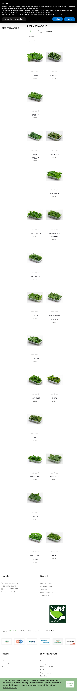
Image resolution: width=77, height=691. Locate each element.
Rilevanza (53, 31)
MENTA (35, 75)
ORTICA (35, 516)
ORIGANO (35, 358)
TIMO (35, 437)
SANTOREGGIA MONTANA (54, 317)
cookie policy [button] (35, 8)
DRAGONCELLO (35, 233)
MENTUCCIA (54, 193)
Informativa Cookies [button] (10, 688)
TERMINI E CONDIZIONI (47, 667)
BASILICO (35, 115)
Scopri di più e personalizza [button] (14, 19)
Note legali (43, 664)
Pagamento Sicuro (46, 583)
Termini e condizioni (46, 586)
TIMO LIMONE (35, 276)
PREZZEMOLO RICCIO (35, 557)
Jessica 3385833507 (11, 589)
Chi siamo (43, 670)
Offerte (4, 661)
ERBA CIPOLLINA (35, 156)
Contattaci (43, 676)
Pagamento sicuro (46, 673)
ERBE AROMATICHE (10, 27)
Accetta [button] (69, 19)
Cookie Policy (44, 595)
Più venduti (5, 667)
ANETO (54, 555)
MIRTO (54, 398)
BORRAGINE (54, 477)
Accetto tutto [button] (70, 684)
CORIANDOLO (35, 398)
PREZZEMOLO (35, 477)
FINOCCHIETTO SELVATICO (54, 235)
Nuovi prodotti (6, 664)
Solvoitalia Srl (50, 631)
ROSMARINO (54, 75)
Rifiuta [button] (58, 19)
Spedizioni (43, 589)
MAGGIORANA (55, 154)
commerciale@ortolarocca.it (15, 592)
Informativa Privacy (46, 592)
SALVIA (35, 315)
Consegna (43, 661)
